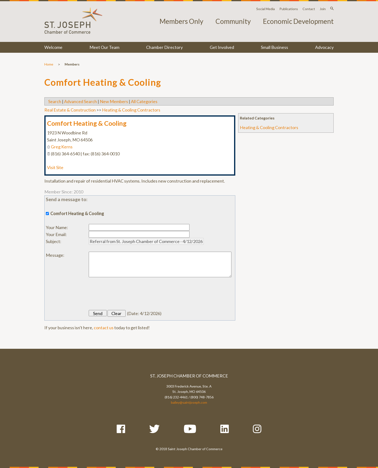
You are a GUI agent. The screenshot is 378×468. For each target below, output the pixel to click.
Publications (288, 9)
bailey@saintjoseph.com (189, 402)
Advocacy (324, 47)
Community (233, 21)
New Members (114, 101)
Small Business (274, 47)
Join (323, 9)
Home (48, 64)
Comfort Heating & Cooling (87, 123)
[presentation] (125, 293)
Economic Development (298, 21)
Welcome (53, 47)
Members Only (181, 21)
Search (54, 101)
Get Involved (222, 47)
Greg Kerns (62, 146)
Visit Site (55, 167)
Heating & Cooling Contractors (269, 127)
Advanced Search (80, 101)
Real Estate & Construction (70, 109)
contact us (104, 327)
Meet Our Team (104, 47)
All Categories (144, 101)
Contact (309, 9)
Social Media (265, 9)
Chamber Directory (164, 47)
